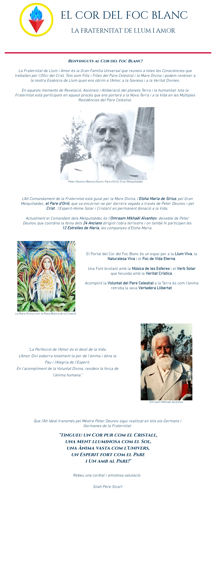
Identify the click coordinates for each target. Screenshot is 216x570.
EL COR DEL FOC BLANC (124, 15)
